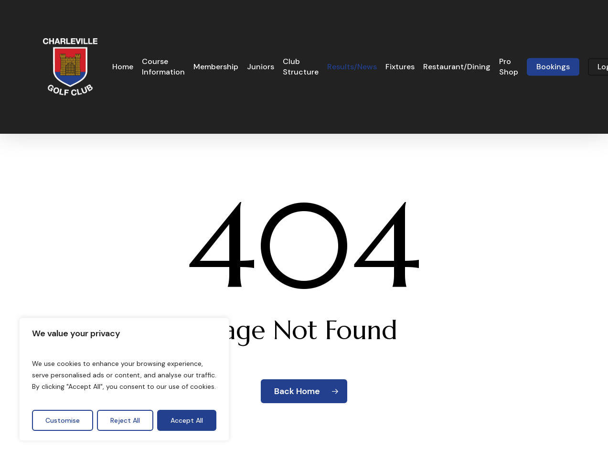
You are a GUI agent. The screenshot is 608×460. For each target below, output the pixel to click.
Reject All (125, 420)
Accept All (187, 420)
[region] (124, 379)
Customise (62, 420)
